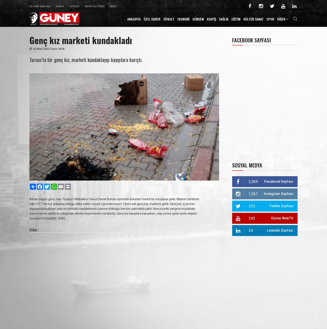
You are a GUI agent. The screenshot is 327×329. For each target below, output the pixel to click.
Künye (60, 6)
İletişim (74, 6)
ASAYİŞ (211, 19)
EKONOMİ (183, 19)
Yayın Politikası (95, 6)
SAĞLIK (223, 19)
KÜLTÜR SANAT (254, 19)
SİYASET (169, 19)
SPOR (270, 19)
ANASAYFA (134, 19)
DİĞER (281, 19)
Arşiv (113, 6)
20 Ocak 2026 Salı (40, 6)
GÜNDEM (198, 19)
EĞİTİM (236, 19)
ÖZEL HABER (152, 19)
